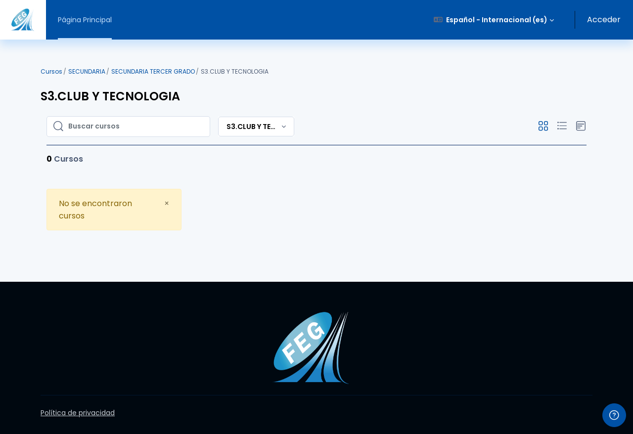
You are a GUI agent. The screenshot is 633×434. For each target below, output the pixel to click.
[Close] (166, 203)
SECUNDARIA (86, 71)
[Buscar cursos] (136, 126)
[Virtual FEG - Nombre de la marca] (23, 20)
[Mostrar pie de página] (614, 415)
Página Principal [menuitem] (85, 20)
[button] (494, 20)
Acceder (604, 19)
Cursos (51, 71)
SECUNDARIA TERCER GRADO (153, 71)
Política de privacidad (78, 413)
